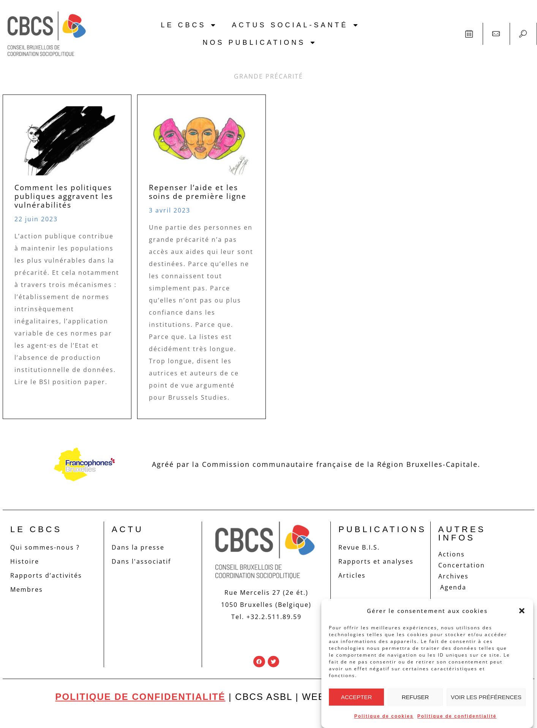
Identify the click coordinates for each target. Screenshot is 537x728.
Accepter (356, 697)
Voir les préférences (486, 697)
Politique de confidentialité (457, 716)
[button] (522, 611)
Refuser (415, 697)
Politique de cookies (384, 716)
